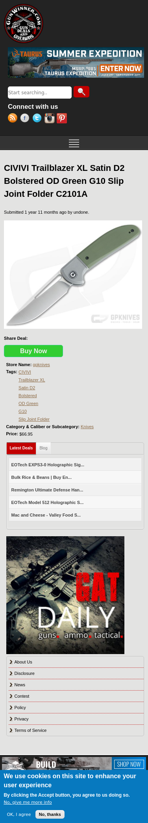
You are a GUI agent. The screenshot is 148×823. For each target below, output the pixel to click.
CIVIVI (24, 372)
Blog (43, 448)
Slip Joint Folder (34, 419)
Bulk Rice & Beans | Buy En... (41, 477)
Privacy (22, 719)
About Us (23, 662)
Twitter (38, 119)
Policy (20, 707)
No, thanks (50, 814)
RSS (14, 119)
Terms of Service (31, 730)
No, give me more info (28, 802)
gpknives (41, 364)
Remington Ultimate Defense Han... (47, 490)
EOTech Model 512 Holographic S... (47, 502)
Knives (87, 426)
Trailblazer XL (31, 380)
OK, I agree (19, 814)
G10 (22, 411)
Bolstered (27, 395)
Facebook (26, 119)
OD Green (28, 403)
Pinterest (63, 119)
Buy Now (33, 351)
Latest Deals (23, 446)
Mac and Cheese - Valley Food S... (46, 515)
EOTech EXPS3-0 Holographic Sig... (48, 464)
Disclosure (25, 673)
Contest (22, 696)
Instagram (50, 119)
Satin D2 (26, 387)
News (20, 684)
